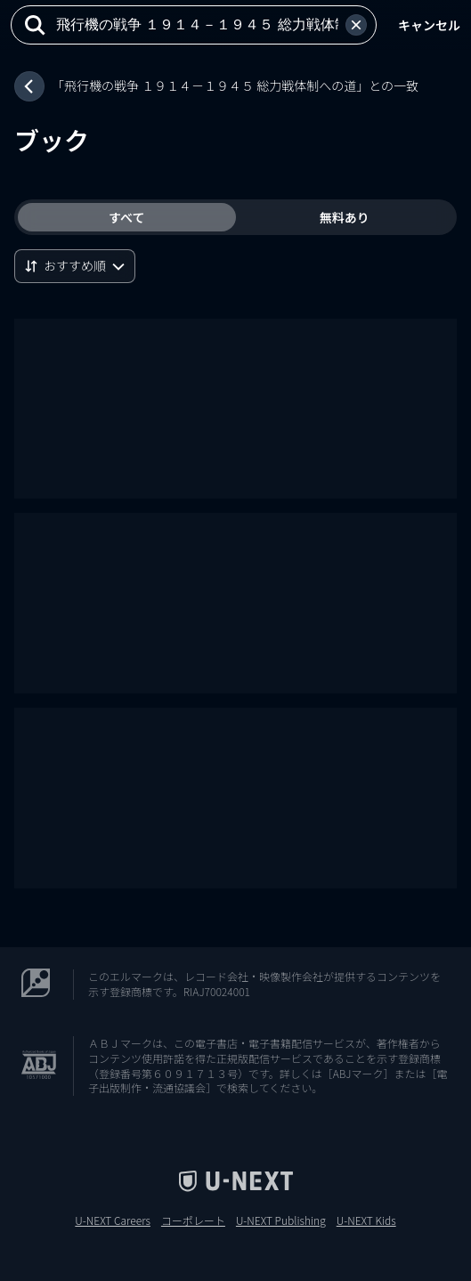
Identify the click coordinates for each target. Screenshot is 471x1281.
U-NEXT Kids (366, 1220)
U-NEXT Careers (112, 1220)
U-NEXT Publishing (281, 1220)
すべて (126, 217)
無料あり (344, 217)
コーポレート (193, 1220)
